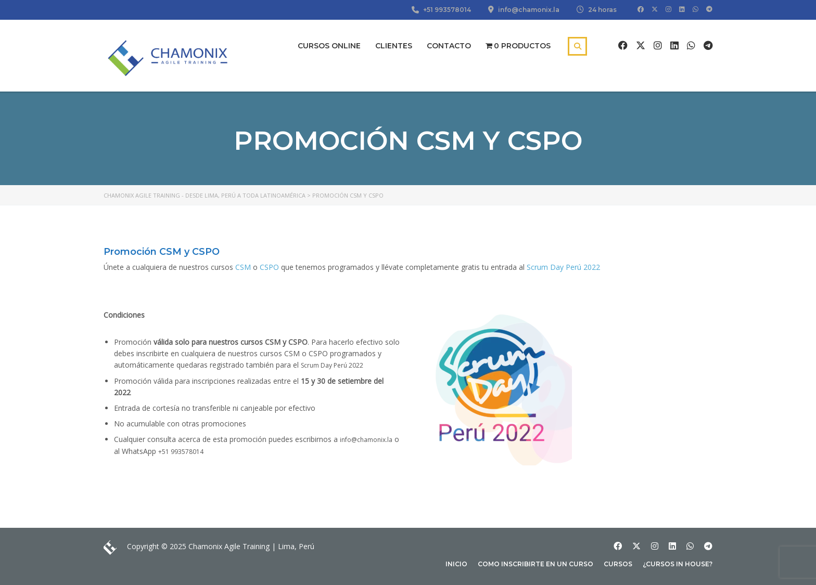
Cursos (618, 564)
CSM (243, 267)
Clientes (393, 45)
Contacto (449, 45)
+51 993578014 (180, 451)
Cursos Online (329, 45)
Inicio (456, 564)
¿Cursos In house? (677, 564)
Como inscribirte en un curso (535, 564)
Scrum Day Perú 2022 (563, 267)
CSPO (269, 267)
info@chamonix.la (366, 439)
